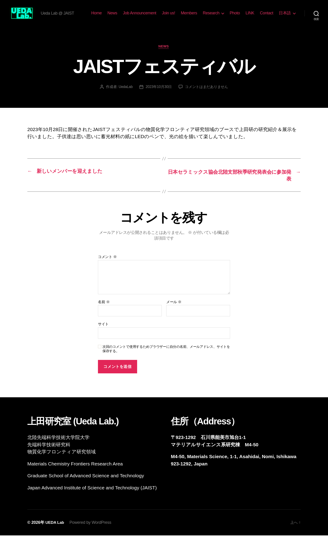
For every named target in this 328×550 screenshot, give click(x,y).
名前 (104, 316)
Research (233, 16)
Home (118, 16)
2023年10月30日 (159, 101)
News (134, 16)
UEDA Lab (55, 537)
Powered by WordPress (91, 537)
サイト (103, 339)
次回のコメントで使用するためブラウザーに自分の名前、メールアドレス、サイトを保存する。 (166, 363)
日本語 (285, 23)
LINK (272, 16)
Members (211, 16)
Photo (257, 16)
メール (174, 316)
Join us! (190, 16)
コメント (107, 271)
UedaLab (125, 101)
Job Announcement (161, 16)
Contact (288, 16)
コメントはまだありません (206, 101)
